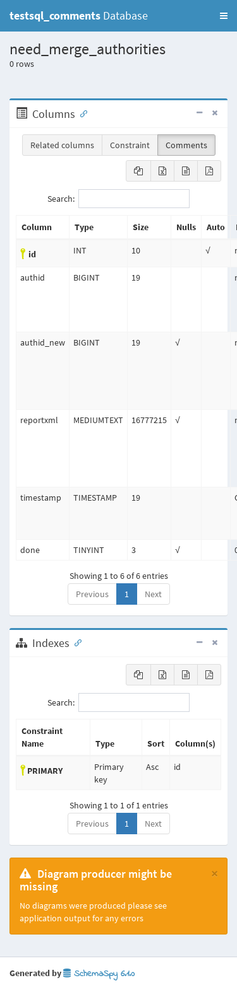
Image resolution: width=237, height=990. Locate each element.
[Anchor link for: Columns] (81, 113)
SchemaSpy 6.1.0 (99, 974)
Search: (118, 198)
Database (78, 15)
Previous (92, 594)
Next (153, 594)
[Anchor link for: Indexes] (75, 642)
